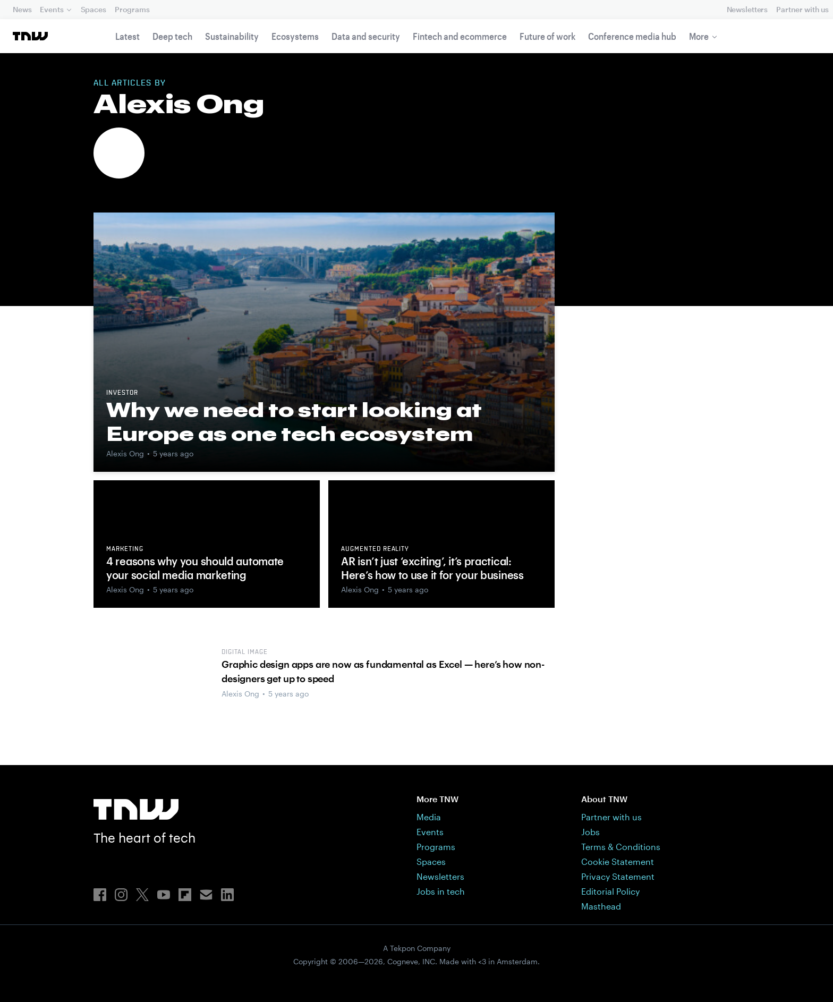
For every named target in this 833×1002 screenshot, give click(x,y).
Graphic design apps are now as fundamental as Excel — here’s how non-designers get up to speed (383, 671)
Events (51, 9)
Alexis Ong (125, 453)
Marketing (124, 549)
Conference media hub (632, 36)
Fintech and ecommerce (460, 36)
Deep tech (172, 36)
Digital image (244, 652)
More (699, 36)
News (22, 9)
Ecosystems (295, 36)
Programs (132, 9)
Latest (127, 36)
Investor (122, 393)
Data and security (366, 36)
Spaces (93, 9)
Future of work (547, 36)
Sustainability (232, 36)
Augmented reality (375, 549)
